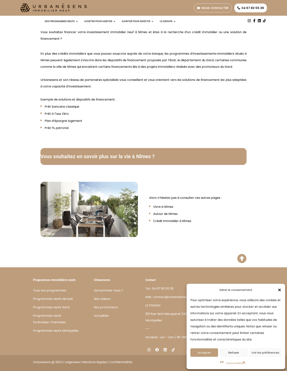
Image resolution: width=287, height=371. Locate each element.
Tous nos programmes (49, 290)
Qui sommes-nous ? (108, 290)
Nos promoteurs (106, 307)
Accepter (204, 353)
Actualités (101, 316)
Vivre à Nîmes (163, 207)
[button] (279, 290)
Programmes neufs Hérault (53, 299)
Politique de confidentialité (235, 363)
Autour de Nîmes (165, 214)
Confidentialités (120, 362)
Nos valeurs (102, 299)
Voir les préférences (265, 353)
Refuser (233, 353)
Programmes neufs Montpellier (56, 331)
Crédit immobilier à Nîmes (172, 221)
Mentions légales (94, 362)
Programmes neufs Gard (51, 307)
